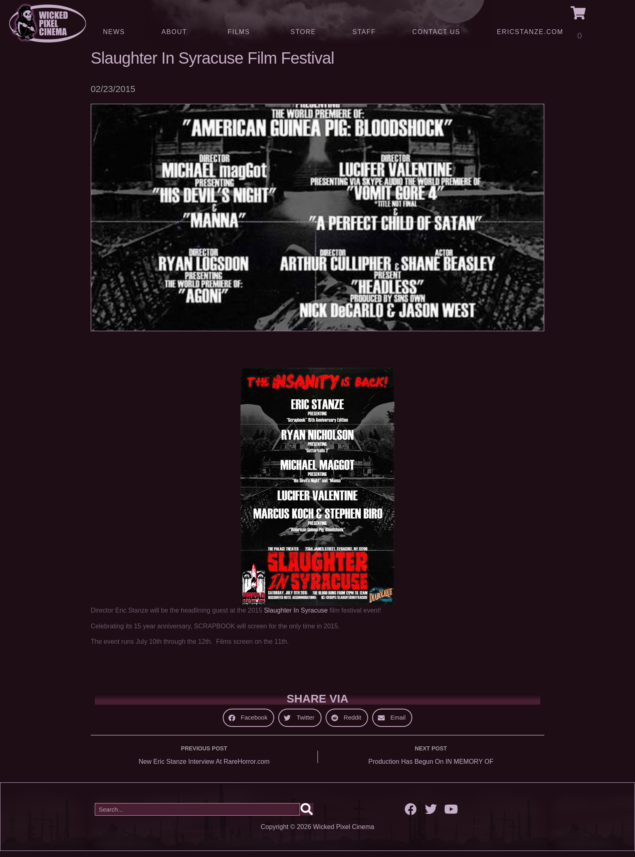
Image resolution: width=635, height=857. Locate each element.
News (114, 31)
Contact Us (436, 31)
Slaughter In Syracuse (296, 616)
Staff (363, 31)
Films (241, 32)
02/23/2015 (113, 95)
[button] (249, 723)
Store (303, 31)
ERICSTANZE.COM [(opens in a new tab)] (530, 31)
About (176, 32)
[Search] (306, 815)
